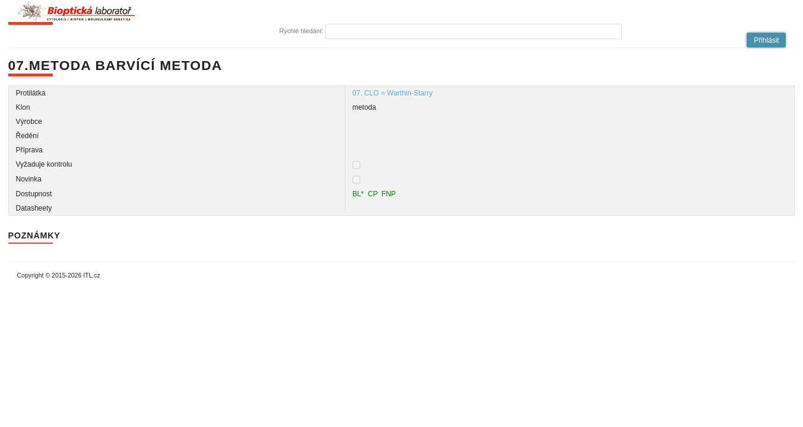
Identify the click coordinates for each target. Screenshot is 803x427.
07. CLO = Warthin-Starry (393, 93)
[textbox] (473, 31)
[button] (766, 40)
